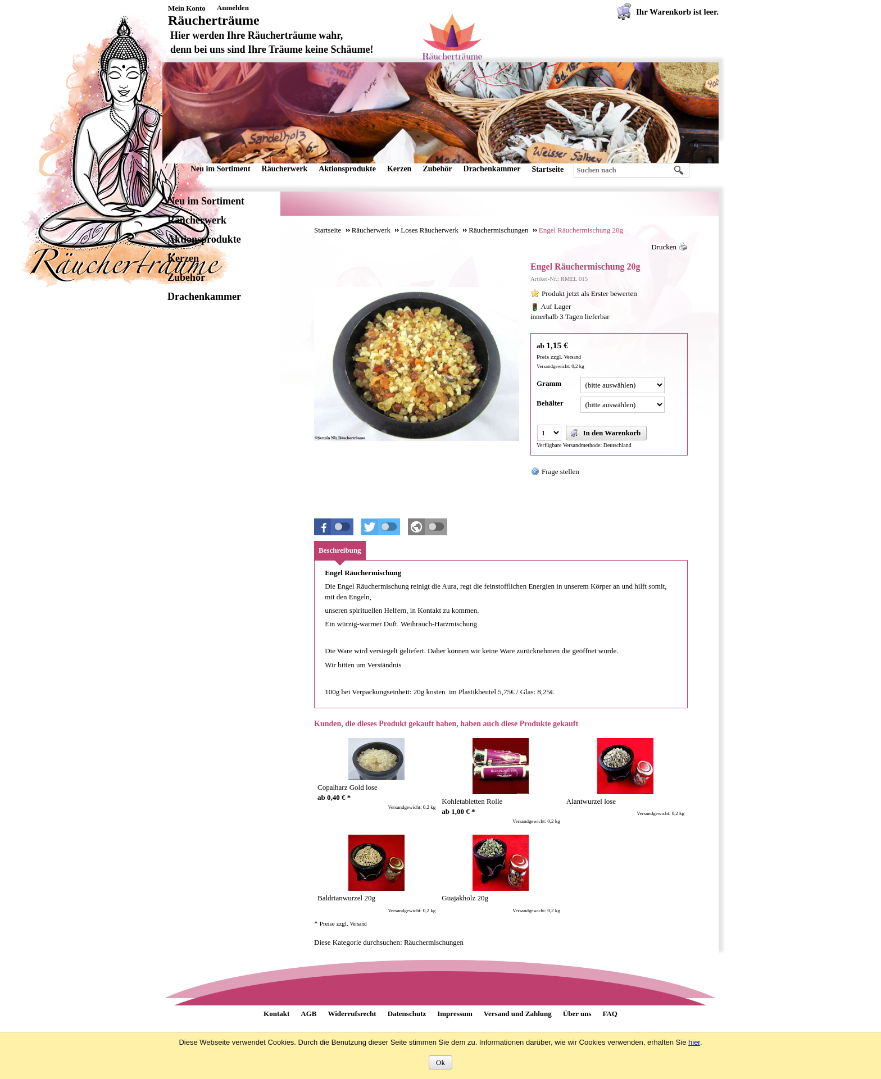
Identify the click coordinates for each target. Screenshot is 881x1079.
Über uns (577, 1013)
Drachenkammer (492, 169)
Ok (440, 1062)
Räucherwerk (285, 169)
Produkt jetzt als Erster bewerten (589, 293)
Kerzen (399, 169)
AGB (308, 1013)
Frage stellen (560, 471)
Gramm (549, 383)
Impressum (455, 1013)
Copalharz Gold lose (347, 787)
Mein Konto (187, 8)
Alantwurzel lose (591, 801)
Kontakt (276, 1013)
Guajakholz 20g (465, 898)
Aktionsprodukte (347, 169)
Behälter (550, 403)
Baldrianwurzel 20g (346, 898)
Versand (572, 357)
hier (694, 1042)
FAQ (609, 1013)
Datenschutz (407, 1013)
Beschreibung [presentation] (340, 550)
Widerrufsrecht (352, 1013)
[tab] (340, 550)
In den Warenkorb (605, 433)
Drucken (663, 247)
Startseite (548, 169)
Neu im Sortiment (220, 169)
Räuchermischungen (434, 942)
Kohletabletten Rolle (472, 801)
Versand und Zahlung (518, 1013)
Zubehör (437, 169)
